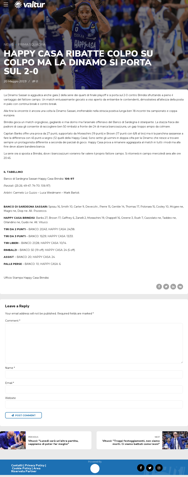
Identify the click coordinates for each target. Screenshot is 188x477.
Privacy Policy (34, 467)
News (9, 44)
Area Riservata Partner (25, 471)
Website (10, 399)
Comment (12, 320)
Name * (10, 369)
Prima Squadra (31, 44)
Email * (9, 384)
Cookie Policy (21, 470)
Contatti (17, 467)
